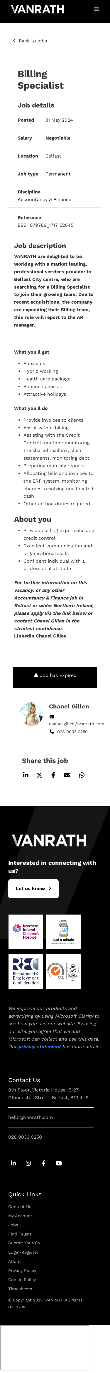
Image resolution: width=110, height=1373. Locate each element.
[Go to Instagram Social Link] (28, 1164)
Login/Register (23, 1252)
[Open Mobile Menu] (96, 9)
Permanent (58, 174)
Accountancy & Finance (44, 199)
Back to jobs (33, 41)
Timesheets (20, 1288)
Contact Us (19, 1206)
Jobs (13, 1225)
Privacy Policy (22, 1270)
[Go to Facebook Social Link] (43, 1164)
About (14, 1261)
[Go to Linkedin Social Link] (13, 1164)
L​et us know (30, 888)
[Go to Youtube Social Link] (58, 1164)
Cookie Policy (22, 1279)
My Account (20, 1215)
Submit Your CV (24, 1242)
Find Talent (19, 1234)
